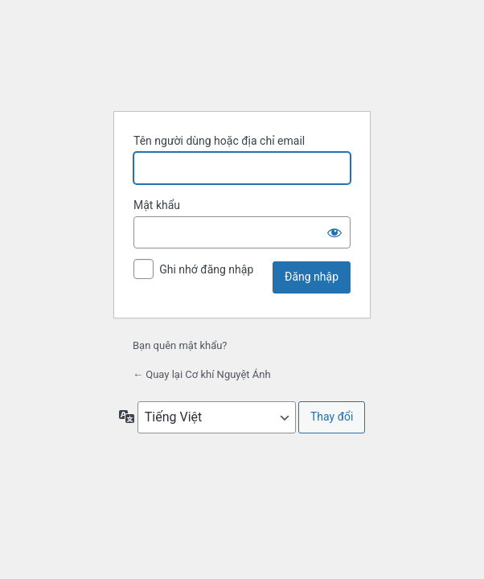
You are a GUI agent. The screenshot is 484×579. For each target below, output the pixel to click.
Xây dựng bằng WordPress (242, 58)
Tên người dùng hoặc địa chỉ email (219, 140)
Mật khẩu (156, 205)
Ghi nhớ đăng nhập (206, 269)
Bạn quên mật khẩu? (180, 345)
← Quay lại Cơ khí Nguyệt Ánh (202, 374)
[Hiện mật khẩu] (334, 232)
